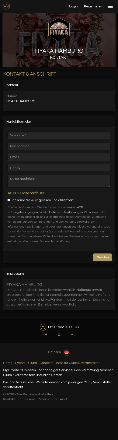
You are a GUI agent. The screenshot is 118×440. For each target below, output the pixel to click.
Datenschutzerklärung (64, 212)
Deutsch (59, 352)
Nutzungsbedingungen (22, 212)
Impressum (26, 399)
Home (7, 363)
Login (73, 6)
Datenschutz (47, 399)
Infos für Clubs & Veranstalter (78, 363)
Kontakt (9, 399)
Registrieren (93, 6)
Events (20, 363)
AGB (34, 200)
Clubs (32, 363)
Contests (46, 363)
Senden (103, 257)
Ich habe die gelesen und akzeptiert (40, 200)
